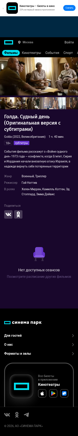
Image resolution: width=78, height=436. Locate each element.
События (52, 53)
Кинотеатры (31, 53)
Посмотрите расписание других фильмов (39, 277)
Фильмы (11, 53)
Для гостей (39, 336)
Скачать (69, 8)
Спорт (68, 53)
